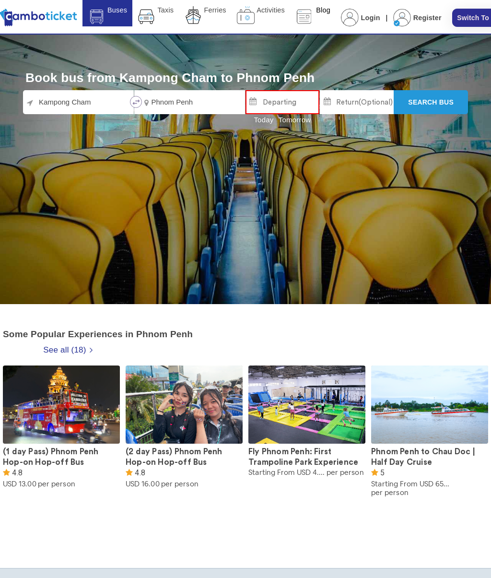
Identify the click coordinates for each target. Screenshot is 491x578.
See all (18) (68, 349)
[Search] (431, 102)
